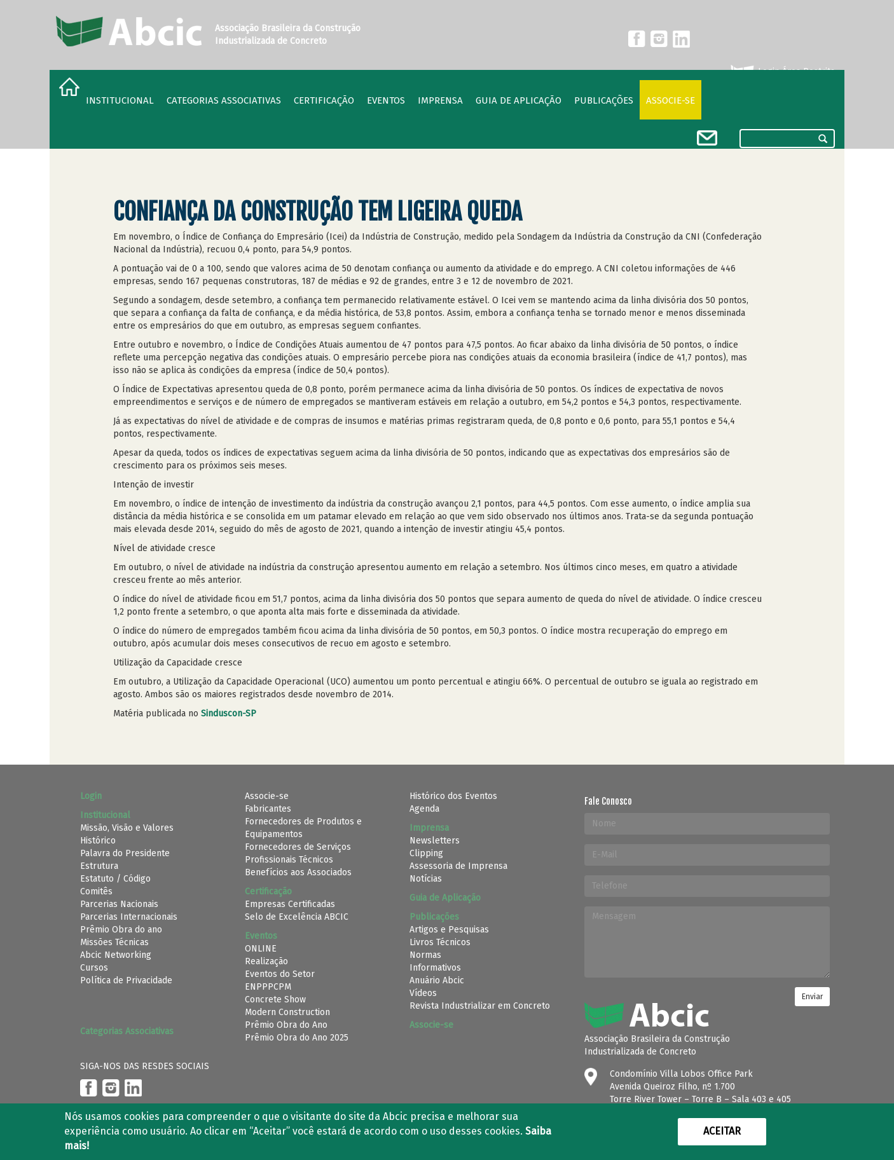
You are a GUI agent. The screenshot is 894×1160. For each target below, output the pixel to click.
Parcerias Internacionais (128, 916)
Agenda (424, 808)
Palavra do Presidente (125, 853)
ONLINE (261, 948)
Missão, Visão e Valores (127, 827)
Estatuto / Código (115, 878)
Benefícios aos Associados (298, 872)
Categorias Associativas (224, 100)
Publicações (603, 100)
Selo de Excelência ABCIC (296, 916)
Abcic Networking (115, 955)
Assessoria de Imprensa (458, 866)
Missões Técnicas (114, 942)
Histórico (98, 840)
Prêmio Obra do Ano (286, 1025)
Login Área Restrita (782, 72)
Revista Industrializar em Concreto (479, 1005)
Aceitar (722, 1131)
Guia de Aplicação (518, 100)
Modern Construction (287, 1012)
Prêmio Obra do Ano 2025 (296, 1037)
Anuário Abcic (436, 980)
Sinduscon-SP (228, 713)
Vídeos (423, 993)
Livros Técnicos (440, 942)
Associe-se (670, 100)
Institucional (120, 100)
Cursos (94, 967)
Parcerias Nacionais (119, 904)
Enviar (812, 996)
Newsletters (434, 840)
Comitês (96, 891)
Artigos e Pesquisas (449, 929)
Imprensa (440, 100)
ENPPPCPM (268, 986)
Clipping (426, 853)
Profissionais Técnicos (289, 859)
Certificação (324, 100)
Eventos (386, 100)
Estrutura (99, 866)
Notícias (425, 878)
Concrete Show (275, 999)
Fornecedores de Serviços (298, 847)
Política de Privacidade (126, 980)
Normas (425, 955)
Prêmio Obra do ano (121, 929)
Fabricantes (268, 808)
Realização (266, 961)
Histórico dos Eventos (453, 796)
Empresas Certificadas (290, 904)
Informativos (435, 967)
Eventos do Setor (280, 974)
